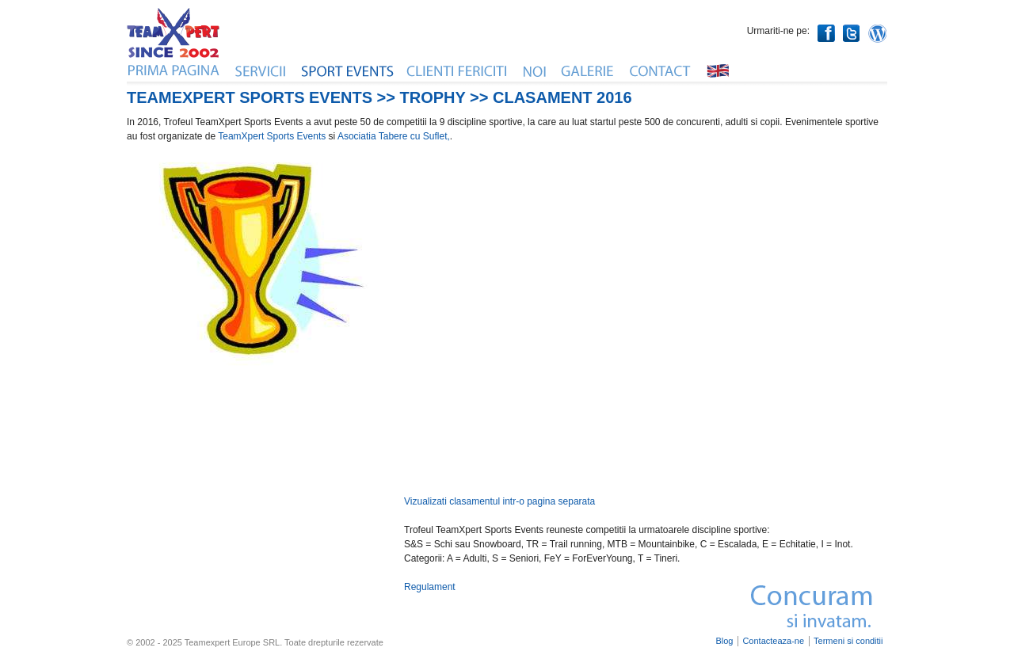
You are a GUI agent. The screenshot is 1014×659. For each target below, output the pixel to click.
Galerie (588, 70)
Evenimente (347, 70)
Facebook (826, 33)
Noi (535, 70)
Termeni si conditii (848, 642)
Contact (660, 70)
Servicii (261, 70)
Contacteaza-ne (773, 642)
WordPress (877, 33)
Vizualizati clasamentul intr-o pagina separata (499, 501)
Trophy (433, 97)
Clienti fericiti (457, 70)
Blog (724, 642)
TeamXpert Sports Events (272, 136)
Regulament (430, 586)
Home (174, 70)
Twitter (851, 33)
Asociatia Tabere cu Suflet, (393, 136)
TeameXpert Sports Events (249, 97)
